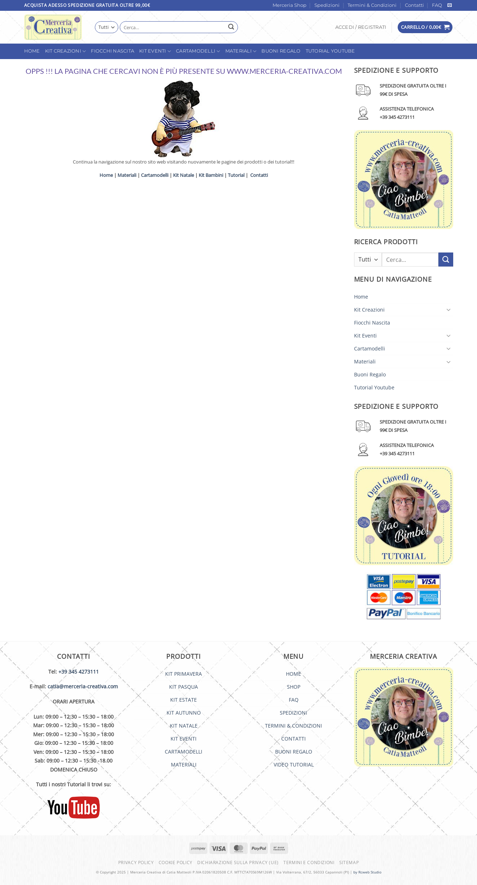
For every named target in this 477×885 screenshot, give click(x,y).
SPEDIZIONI (293, 712)
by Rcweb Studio (367, 872)
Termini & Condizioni (372, 5)
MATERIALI (183, 764)
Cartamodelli (198, 51)
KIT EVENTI (183, 738)
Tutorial (236, 175)
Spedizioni (327, 5)
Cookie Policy (176, 862)
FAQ (437, 5)
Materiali (241, 51)
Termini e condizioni (308, 862)
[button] (361, 27)
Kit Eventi (155, 51)
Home (32, 51)
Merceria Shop (289, 5)
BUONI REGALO (293, 751)
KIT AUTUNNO (184, 712)
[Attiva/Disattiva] (449, 309)
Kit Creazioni (65, 51)
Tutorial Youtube (330, 51)
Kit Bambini (211, 175)
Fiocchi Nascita (112, 51)
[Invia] (231, 27)
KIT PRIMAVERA (183, 673)
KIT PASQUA (183, 686)
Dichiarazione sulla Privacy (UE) (238, 862)
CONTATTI (293, 738)
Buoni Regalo (280, 51)
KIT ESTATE (183, 699)
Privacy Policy (136, 862)
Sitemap (349, 862)
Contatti (414, 5)
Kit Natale (183, 175)
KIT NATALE (184, 725)
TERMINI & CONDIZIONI (293, 725)
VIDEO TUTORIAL (294, 764)
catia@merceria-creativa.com (83, 686)
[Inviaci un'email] (449, 5)
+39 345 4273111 (78, 671)
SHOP (293, 686)
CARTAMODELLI (183, 751)
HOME (293, 673)
